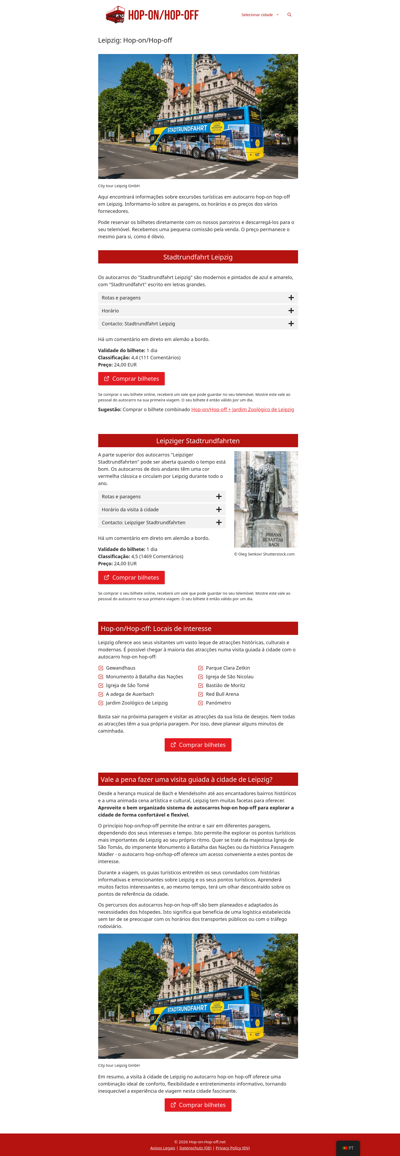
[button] (289, 15)
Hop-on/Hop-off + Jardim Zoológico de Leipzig (242, 409)
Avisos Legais (162, 1147)
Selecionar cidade (262, 15)
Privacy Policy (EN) (233, 1147)
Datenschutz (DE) (195, 1147)
